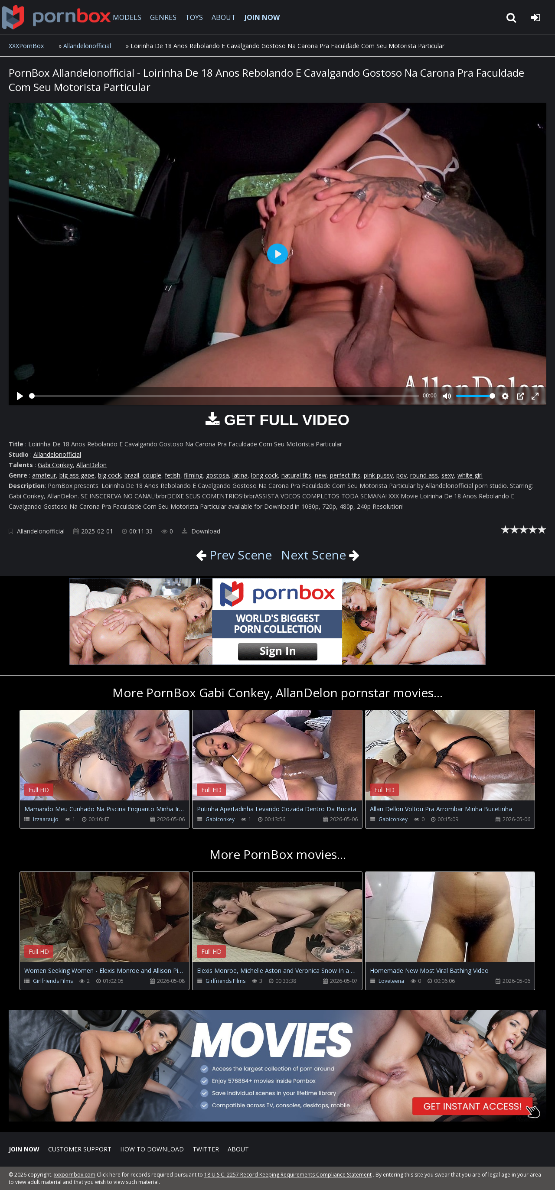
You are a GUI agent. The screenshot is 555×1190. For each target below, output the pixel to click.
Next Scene (313, 554)
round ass (424, 475)
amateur (44, 475)
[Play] (20, 396)
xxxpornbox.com (74, 1174)
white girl (470, 475)
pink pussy (378, 475)
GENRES (163, 17)
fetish (172, 475)
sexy (447, 475)
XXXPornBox (26, 46)
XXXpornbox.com (56, 17)
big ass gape (77, 475)
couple (152, 475)
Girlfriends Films (53, 981)
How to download (152, 1149)
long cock (264, 475)
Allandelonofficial (87, 46)
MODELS (127, 17)
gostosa (217, 475)
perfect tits (345, 475)
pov (401, 475)
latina (240, 475)
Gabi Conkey (55, 465)
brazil (131, 475)
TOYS (194, 17)
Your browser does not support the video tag (111, 761)
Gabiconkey (220, 819)
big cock (109, 475)
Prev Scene (239, 554)
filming (193, 475)
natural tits (296, 475)
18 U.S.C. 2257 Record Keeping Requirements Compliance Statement (288, 1174)
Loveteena (391, 981)
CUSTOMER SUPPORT (79, 1149)
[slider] (224, 396)
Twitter (206, 1149)
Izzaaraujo (46, 819)
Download (201, 531)
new (320, 475)
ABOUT (224, 17)
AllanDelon (91, 465)
